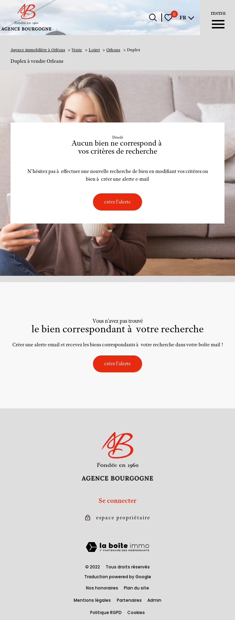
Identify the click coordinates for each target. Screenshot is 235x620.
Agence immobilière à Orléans (38, 50)
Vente (77, 50)
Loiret (94, 50)
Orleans (113, 50)
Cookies (136, 612)
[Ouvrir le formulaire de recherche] (153, 17)
